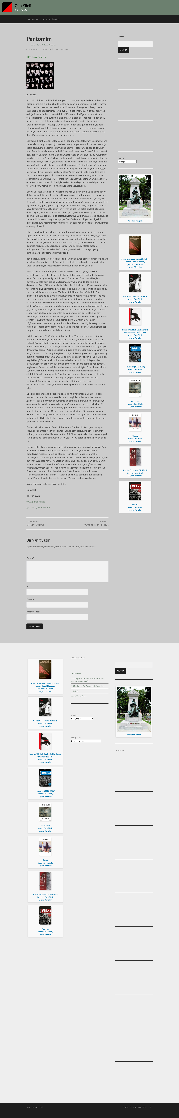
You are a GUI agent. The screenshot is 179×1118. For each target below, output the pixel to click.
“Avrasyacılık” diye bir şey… (96, 523)
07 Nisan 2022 (33, 49)
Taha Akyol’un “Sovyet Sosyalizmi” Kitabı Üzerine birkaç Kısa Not (87, 679)
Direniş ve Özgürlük (35, 523)
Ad (27, 586)
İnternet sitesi (33, 611)
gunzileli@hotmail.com (38, 507)
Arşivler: (74, 715)
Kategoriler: (76, 737)
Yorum (30, 558)
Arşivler (121, 158)
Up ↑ (151, 1107)
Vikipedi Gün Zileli (52, 19)
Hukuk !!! (74, 691)
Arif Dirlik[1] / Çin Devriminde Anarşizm (87, 686)
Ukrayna (52, 45)
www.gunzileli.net (35, 501)
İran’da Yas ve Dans (78, 696)
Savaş (46, 45)
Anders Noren (139, 1107)
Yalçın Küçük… (77, 673)
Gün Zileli (23, 5)
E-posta (30, 599)
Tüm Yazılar (32, 19)
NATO (41, 45)
